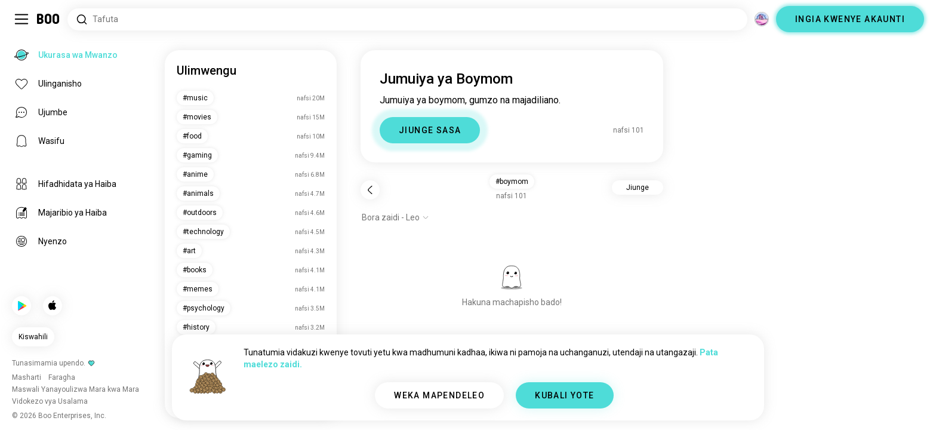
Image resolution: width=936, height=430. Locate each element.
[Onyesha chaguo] (395, 217)
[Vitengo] (762, 19)
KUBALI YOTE (564, 395)
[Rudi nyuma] (370, 189)
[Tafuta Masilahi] (407, 19)
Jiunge (637, 187)
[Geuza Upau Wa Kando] (21, 19)
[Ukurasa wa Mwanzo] (48, 19)
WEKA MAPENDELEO (439, 395)
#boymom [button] (511, 181)
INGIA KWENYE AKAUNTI (850, 19)
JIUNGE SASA (430, 130)
